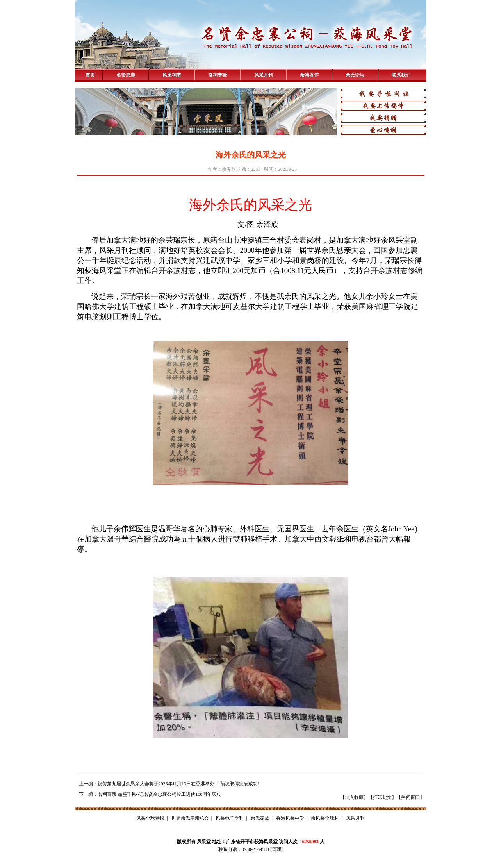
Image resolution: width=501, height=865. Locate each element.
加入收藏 (354, 797)
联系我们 (401, 75)
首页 (90, 75)
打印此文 (382, 797)
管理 (276, 849)
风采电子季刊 (230, 818)
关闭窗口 (410, 797)
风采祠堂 (171, 75)
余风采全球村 (325, 818)
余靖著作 (309, 75)
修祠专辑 (217, 75)
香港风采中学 (290, 818)
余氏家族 (260, 818)
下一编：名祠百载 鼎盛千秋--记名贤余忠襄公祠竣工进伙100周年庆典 (150, 794)
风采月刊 (263, 75)
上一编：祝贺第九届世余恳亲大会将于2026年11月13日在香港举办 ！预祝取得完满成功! (169, 783)
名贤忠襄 (125, 75)
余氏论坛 (355, 75)
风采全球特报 (150, 818)
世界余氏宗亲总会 (190, 818)
